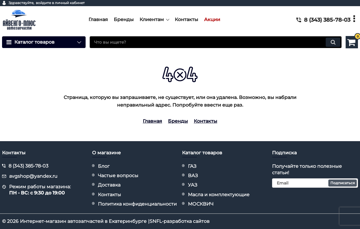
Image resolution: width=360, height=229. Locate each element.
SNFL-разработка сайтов (180, 221)
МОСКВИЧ (200, 204)
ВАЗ (193, 175)
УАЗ (192, 185)
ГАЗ (192, 166)
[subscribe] (315, 183)
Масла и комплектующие (218, 194)
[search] (216, 42)
